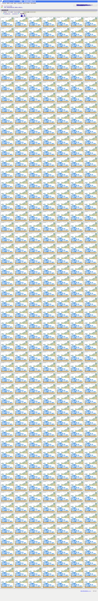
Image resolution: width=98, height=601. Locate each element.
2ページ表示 (10, 12)
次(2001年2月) (15, 13)
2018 (21, 16)
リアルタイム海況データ (81, 5)
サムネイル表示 (17, 12)
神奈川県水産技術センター (86, 591)
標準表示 (5, 12)
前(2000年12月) (7, 13)
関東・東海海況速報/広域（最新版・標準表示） (13, 7)
